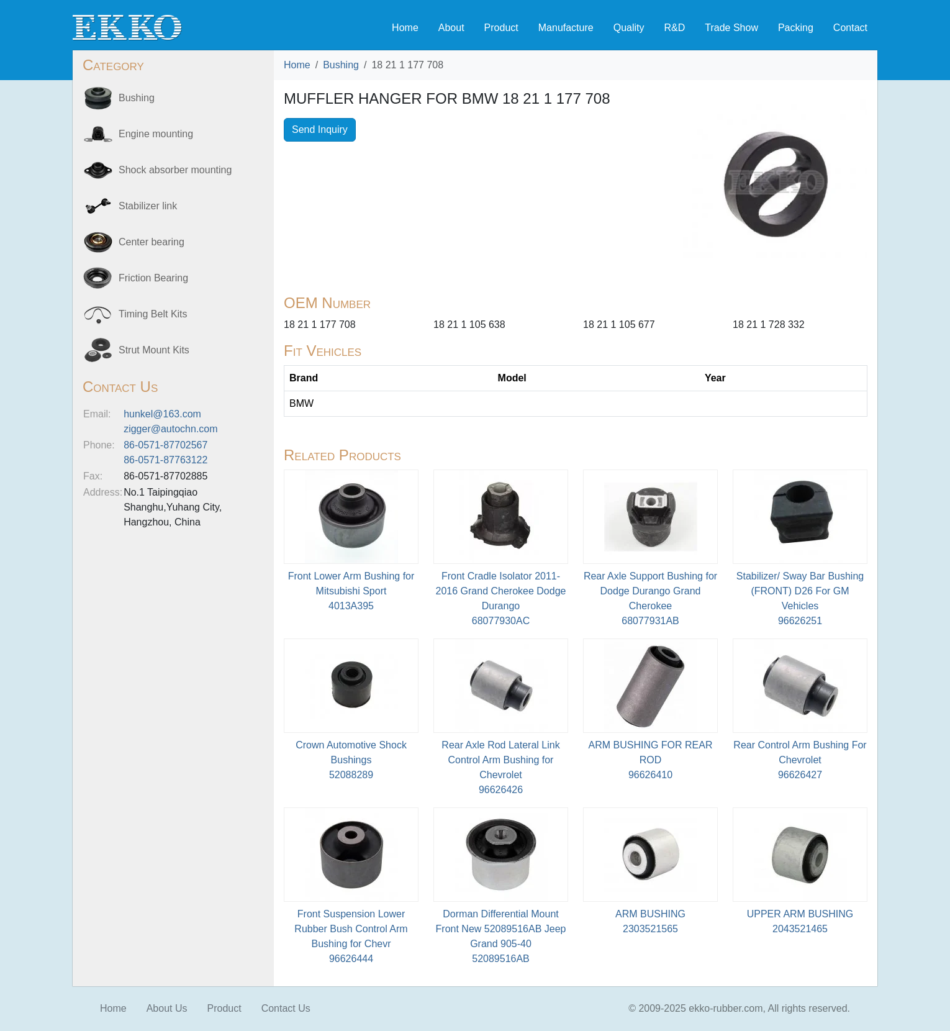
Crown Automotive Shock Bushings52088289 (351, 760)
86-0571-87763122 (165, 460)
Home (405, 27)
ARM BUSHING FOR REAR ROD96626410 (650, 760)
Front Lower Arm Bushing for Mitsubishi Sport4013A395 (351, 591)
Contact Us (285, 1008)
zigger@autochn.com (170, 429)
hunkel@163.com (162, 414)
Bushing (341, 65)
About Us (167, 1008)
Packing (795, 27)
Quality (629, 27)
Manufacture (566, 27)
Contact (850, 27)
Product (501, 27)
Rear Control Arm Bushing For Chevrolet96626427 (799, 760)
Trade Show (731, 27)
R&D (674, 27)
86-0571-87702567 (165, 445)
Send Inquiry (320, 129)
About (451, 27)
